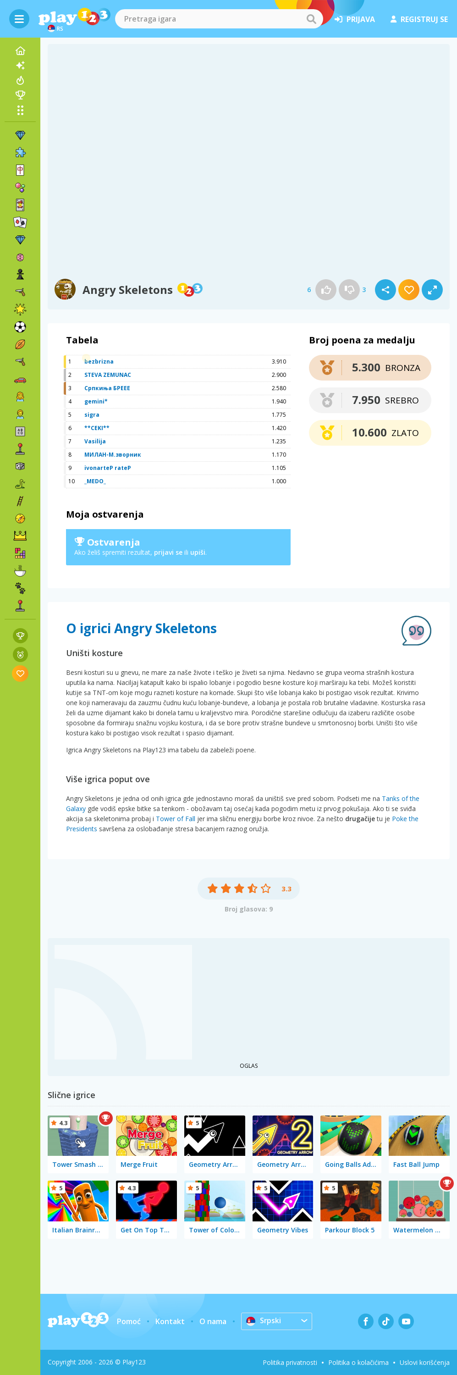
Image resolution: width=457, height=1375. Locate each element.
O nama (212, 1321)
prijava (355, 19)
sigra (91, 415)
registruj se (419, 19)
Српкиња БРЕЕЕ (107, 388)
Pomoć (129, 1321)
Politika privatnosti (290, 1362)
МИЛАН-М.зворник (112, 454)
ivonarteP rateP (107, 468)
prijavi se (168, 552)
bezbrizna (99, 361)
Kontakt (170, 1321)
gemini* (96, 401)
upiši (197, 552)
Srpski (263, 1321)
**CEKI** (97, 428)
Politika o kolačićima (358, 1362)
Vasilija (95, 441)
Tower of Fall (175, 818)
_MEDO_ (95, 481)
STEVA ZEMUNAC (107, 375)
